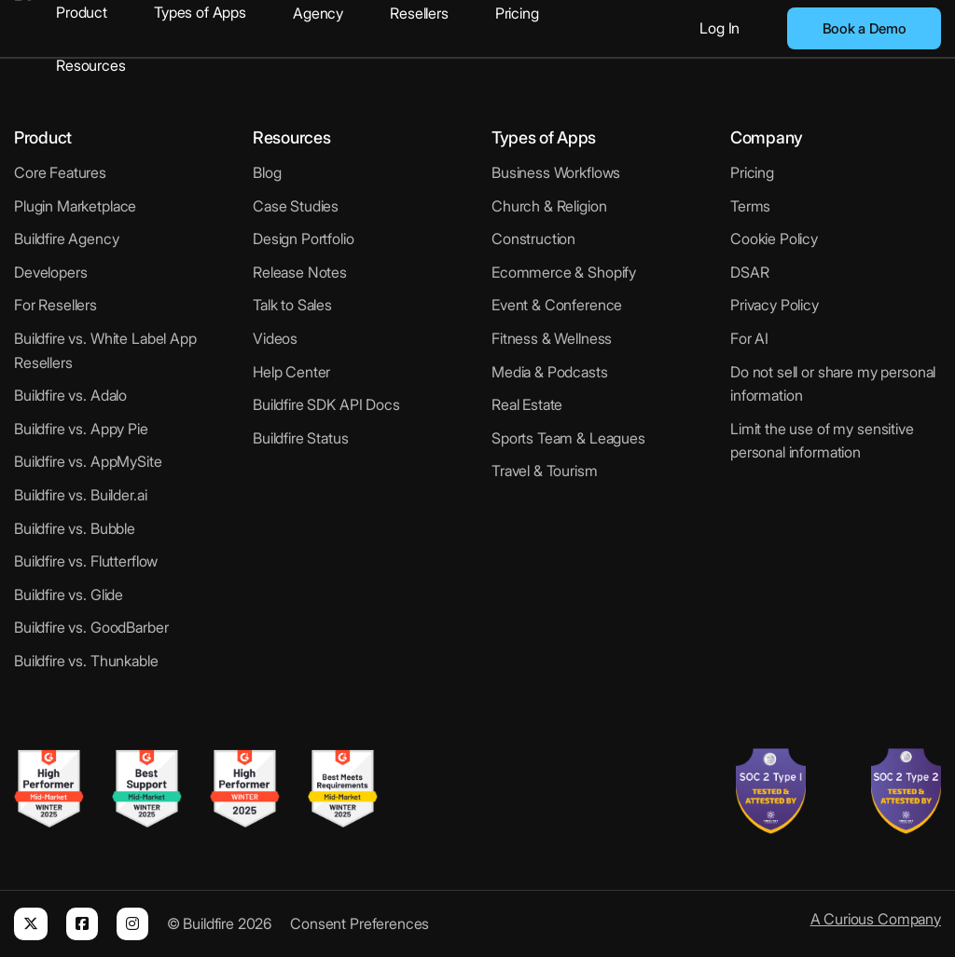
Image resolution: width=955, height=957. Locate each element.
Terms (750, 206)
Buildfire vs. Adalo (70, 395)
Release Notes (300, 272)
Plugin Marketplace (75, 206)
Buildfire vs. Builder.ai (80, 494)
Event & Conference (556, 304)
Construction (533, 238)
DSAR (749, 272)
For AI (749, 338)
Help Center (291, 371)
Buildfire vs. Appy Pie (81, 428)
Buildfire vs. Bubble (74, 528)
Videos (275, 338)
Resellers (419, 13)
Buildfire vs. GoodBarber (91, 627)
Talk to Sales (292, 304)
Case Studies (296, 206)
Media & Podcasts (549, 371)
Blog (267, 172)
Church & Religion (548, 206)
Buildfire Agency (66, 238)
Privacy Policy (774, 304)
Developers (51, 272)
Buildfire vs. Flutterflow (86, 561)
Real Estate (526, 404)
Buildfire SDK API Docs (326, 404)
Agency (318, 13)
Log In (719, 28)
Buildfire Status (301, 438)
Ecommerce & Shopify (563, 272)
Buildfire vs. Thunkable (86, 660)
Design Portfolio (303, 238)
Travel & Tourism (544, 470)
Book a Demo (865, 28)
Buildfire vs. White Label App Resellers (105, 350)
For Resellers (55, 304)
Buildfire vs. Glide (68, 594)
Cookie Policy (774, 238)
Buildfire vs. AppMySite (88, 461)
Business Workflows (555, 172)
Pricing (517, 13)
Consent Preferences (359, 923)
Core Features (60, 172)
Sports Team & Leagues (568, 438)
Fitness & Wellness (551, 338)
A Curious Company (875, 918)
